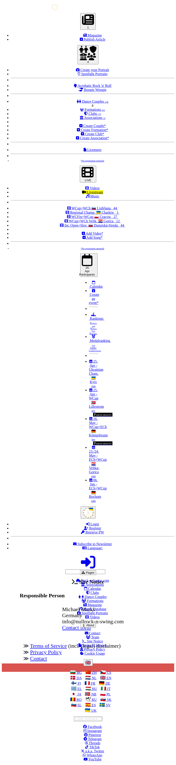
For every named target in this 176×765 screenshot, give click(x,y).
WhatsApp (92, 755)
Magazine (92, 35)
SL (79, 705)
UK (93, 710)
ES (93, 705)
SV (107, 705)
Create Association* (92, 138)
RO (79, 700)
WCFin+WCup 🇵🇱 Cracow (92, 217)
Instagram (92, 731)
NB (93, 694)
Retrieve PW (92, 532)
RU (94, 700)
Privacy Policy (92, 649)
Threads (92, 743)
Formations (92, 109)
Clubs (92, 114)
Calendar (96, 284)
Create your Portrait (92, 70)
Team (92, 637)
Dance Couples (92, 101)
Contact (93, 633)
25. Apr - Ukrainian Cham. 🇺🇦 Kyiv (96, 373)
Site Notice (92, 641)
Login (92, 524)
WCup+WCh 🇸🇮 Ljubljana (92, 208)
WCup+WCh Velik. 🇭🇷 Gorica (92, 221)
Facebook (92, 727)
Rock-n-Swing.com (92, 580)
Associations (92, 118)
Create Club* (92, 134)
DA (79, 678)
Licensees (92, 150)
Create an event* (94, 297)
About (89, 625)
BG (79, 673)
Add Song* (92, 237)
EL (79, 689)
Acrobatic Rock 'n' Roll (92, 86)
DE (107, 683)
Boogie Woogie (92, 90)
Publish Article (92, 39)
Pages (89, 572)
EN (108, 678)
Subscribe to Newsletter (92, 544)
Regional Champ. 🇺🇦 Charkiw (92, 212)
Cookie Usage (92, 653)
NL (93, 678)
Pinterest (92, 735)
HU (94, 689)
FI (79, 683)
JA (78, 694)
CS (108, 673)
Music (92, 196)
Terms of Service (92, 645)
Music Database (92, 609)
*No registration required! (92, 161)
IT (108, 689)
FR (93, 683)
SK (108, 700)
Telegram (93, 739)
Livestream (92, 192)
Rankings (96, 324)
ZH (94, 673)
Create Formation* (92, 130)
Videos (92, 188)
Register (92, 528)
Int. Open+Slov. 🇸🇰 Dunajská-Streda (92, 225)
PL (108, 694)
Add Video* (92, 233)
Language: (92, 548)
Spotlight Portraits (92, 74)
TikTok (92, 747)
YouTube (93, 759)
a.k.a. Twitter (92, 751)
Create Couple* (92, 126)
